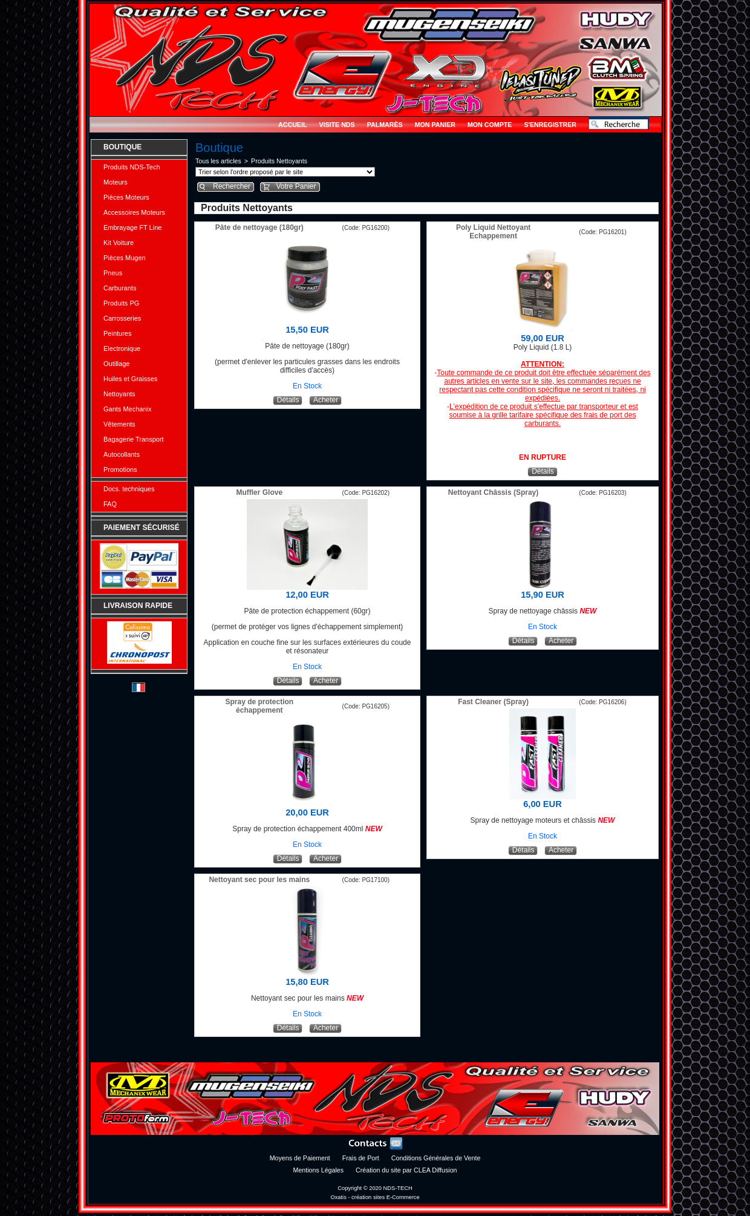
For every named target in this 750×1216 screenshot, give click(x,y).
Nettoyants (119, 393)
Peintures (117, 333)
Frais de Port (360, 1158)
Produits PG (121, 303)
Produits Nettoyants (279, 161)
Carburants (119, 288)
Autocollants (121, 454)
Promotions (120, 469)
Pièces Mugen (124, 257)
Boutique (122, 147)
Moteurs (115, 182)
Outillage (116, 363)
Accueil (292, 124)
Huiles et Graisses (130, 378)
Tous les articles (218, 161)
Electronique (121, 348)
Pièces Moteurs (126, 197)
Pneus (112, 272)
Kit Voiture (118, 242)
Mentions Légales (318, 1170)
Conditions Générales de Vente (436, 1158)
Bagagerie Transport (133, 439)
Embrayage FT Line (132, 227)
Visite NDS (336, 124)
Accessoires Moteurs (134, 212)
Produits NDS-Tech (131, 167)
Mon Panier (435, 124)
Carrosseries (122, 318)
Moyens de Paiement (300, 1158)
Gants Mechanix (127, 409)
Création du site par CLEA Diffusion (406, 1170)
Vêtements (119, 424)
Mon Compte (490, 124)
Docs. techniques (128, 488)
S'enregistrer (550, 124)
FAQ (110, 504)
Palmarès (385, 124)
